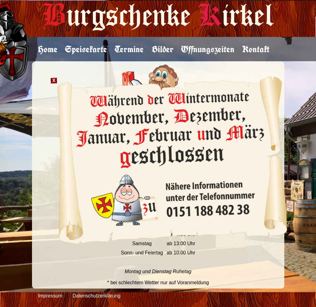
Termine (129, 49)
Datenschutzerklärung (97, 295)
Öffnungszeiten (207, 49)
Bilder (162, 49)
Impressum (50, 295)
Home (48, 49)
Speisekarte (86, 49)
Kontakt (256, 49)
